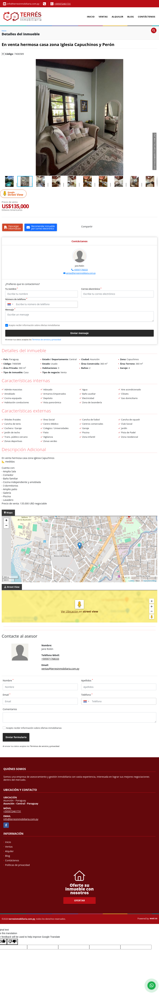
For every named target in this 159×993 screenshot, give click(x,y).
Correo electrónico (91, 288)
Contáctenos (146, 16)
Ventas (103, 16)
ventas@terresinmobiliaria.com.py (81, 273)
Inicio (91, 16)
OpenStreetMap (149, 581)
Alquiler (117, 16)
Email (6, 694)
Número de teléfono (16, 299)
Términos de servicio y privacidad (46, 339)
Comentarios (10, 709)
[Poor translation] (12, 942)
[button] (154, 62)
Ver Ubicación (70, 611)
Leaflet (131, 581)
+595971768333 (81, 269)
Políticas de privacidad (17, 865)
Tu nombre (11, 288)
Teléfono (87, 694)
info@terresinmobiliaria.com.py (20, 819)
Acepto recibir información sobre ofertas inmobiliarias (34, 727)
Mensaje (10, 309)
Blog (130, 16)
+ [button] (6, 520)
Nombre (8, 680)
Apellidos (87, 680)
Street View (13, 194)
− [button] (6, 525)
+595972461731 (62, 3)
